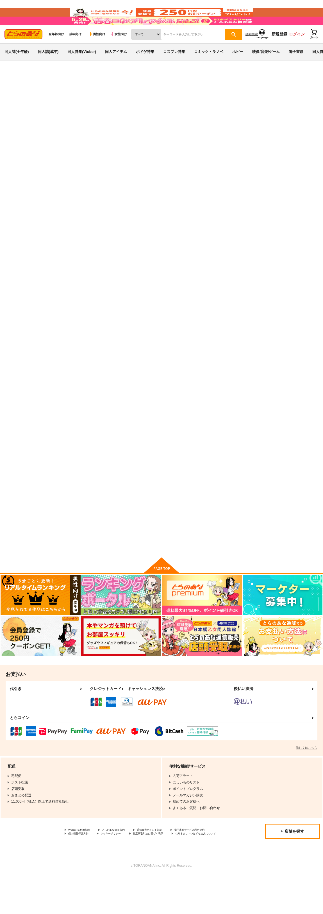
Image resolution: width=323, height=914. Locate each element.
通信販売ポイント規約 (168, 862)
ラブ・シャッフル (286, 394)
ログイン (297, 51)
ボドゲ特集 (145, 68)
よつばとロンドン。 (186, 263)
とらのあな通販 (14, 93)
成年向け (75, 51)
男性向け (97, 51)
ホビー (237, 68)
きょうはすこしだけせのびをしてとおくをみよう (141, 396)
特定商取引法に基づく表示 (88, 871)
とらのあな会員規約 (124, 862)
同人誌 (37, 93)
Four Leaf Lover (234, 263)
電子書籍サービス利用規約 (88, 866)
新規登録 (279, 51)
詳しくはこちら (306, 779)
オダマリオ (202, 120)
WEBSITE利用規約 (82, 862)
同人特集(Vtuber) (81, 68)
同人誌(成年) (48, 68)
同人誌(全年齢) (16, 68)
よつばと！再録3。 (236, 394)
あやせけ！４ (283, 263)
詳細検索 (251, 51)
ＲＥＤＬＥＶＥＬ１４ (86, 523)
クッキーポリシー (173, 866)
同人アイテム (116, 68)
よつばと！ (54, 109)
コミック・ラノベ (208, 68)
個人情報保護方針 (134, 866)
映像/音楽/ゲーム (266, 68)
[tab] (96, 177)
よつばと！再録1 (81, 394)
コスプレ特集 (174, 68)
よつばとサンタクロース (169, 120)
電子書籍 (296, 68)
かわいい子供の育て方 (242, 120)
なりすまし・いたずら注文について (148, 871)
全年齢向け (56, 51)
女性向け (118, 51)
